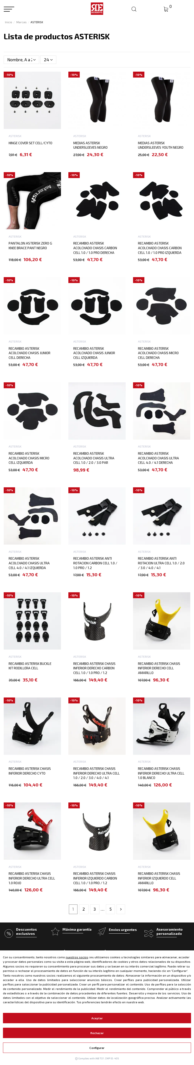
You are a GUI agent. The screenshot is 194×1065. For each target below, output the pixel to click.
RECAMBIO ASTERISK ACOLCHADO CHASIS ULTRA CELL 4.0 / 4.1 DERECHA (158, 458)
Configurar (96, 1047)
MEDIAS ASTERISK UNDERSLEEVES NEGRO (90, 145)
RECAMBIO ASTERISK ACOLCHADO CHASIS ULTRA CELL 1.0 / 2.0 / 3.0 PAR (93, 458)
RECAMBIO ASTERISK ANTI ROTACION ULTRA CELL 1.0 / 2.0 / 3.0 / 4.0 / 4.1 (161, 563)
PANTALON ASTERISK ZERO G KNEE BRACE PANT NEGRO (30, 245)
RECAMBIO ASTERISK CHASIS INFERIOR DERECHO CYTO (30, 770)
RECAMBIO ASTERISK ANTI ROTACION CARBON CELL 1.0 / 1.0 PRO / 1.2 (95, 563)
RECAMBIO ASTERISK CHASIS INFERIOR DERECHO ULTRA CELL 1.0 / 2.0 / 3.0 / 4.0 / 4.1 (96, 773)
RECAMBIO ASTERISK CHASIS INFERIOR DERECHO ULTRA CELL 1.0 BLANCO (161, 773)
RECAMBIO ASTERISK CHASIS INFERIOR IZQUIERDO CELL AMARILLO (159, 878)
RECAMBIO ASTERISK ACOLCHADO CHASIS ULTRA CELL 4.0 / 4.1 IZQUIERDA (29, 563)
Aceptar (97, 1018)
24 (48, 59)
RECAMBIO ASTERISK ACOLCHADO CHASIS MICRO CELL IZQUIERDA (29, 458)
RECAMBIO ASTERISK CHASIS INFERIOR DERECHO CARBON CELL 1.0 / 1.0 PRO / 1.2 (94, 668)
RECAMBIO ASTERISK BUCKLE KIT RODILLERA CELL (30, 665)
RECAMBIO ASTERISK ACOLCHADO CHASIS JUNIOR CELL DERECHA (29, 353)
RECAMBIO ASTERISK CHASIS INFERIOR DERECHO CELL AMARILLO (159, 668)
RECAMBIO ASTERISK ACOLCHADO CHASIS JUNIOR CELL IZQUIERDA (94, 353)
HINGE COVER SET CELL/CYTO (30, 143)
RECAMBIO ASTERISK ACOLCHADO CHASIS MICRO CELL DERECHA (158, 353)
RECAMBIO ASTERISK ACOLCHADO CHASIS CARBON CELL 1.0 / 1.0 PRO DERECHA (95, 247)
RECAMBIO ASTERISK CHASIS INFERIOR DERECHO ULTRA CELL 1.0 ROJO (32, 878)
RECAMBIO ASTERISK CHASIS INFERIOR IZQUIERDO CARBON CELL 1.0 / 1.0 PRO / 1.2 (95, 878)
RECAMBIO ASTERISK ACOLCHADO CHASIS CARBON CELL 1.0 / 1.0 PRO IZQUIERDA (160, 247)
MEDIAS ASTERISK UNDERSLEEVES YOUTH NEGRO (160, 145)
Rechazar (97, 1033)
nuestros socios (77, 957)
